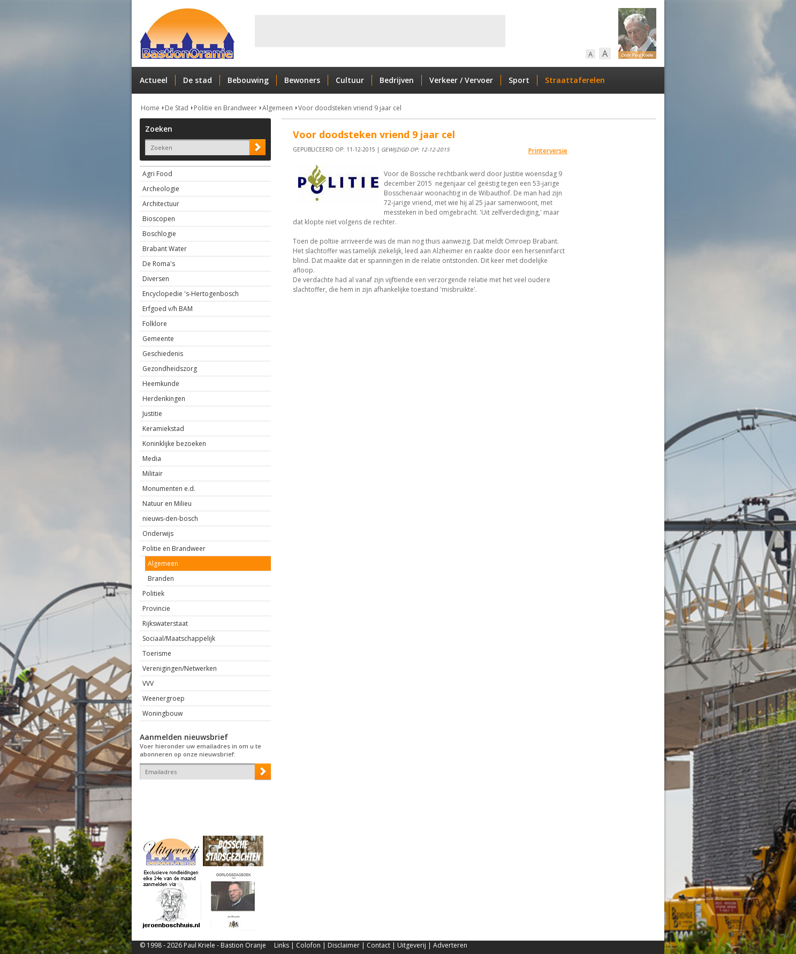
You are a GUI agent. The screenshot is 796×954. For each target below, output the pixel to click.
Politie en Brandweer (225, 107)
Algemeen (277, 107)
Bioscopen (158, 218)
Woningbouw (162, 713)
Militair (152, 473)
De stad (197, 80)
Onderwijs (157, 533)
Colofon (308, 945)
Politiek (153, 593)
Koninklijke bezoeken (174, 443)
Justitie (152, 413)
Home (150, 107)
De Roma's (158, 263)
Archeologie (160, 188)
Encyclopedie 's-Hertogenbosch (190, 293)
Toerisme (156, 653)
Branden (161, 578)
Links (281, 945)
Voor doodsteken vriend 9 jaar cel (349, 107)
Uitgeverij (411, 945)
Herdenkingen (163, 398)
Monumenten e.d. (168, 488)
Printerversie (547, 150)
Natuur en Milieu (167, 503)
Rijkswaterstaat (165, 623)
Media (151, 458)
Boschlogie (159, 233)
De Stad (176, 107)
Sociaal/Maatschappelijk (178, 638)
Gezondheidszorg (169, 368)
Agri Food (157, 173)
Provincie (156, 608)
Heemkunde (160, 383)
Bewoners (302, 80)
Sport (519, 80)
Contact (378, 945)
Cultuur (350, 80)
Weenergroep (163, 698)
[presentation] (202, 798)
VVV (148, 683)
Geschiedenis (162, 353)
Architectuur (160, 203)
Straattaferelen (575, 80)
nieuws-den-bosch (170, 518)
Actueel (154, 80)
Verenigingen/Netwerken (179, 668)
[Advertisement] (380, 31)
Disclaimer (344, 945)
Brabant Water (164, 248)
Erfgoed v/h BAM (167, 308)
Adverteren (450, 945)
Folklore (154, 323)
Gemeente (158, 338)
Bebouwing (248, 80)
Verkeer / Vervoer (461, 80)
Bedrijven (397, 80)
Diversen (155, 278)
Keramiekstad (163, 428)
